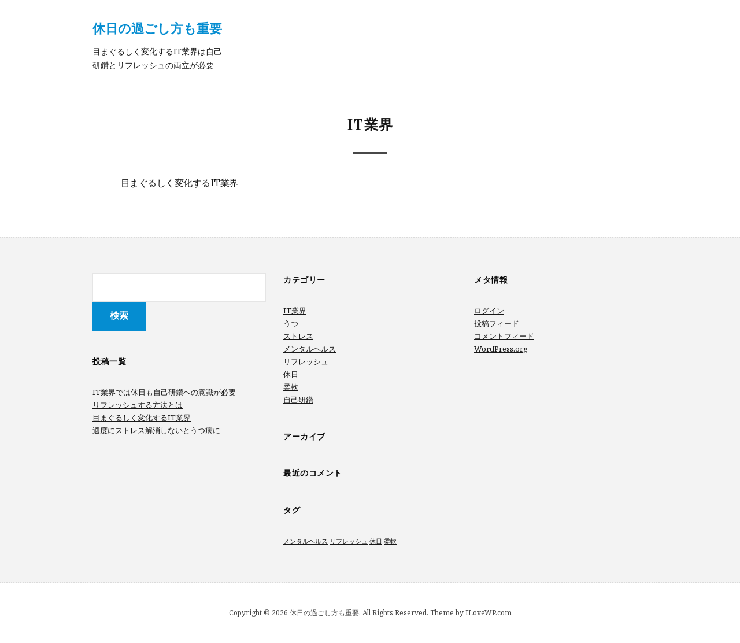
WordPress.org (501, 348)
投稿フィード (496, 323)
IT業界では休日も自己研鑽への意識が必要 (164, 392)
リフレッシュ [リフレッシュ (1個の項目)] (349, 541)
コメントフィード (504, 336)
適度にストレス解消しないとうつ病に (156, 430)
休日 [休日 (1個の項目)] (375, 541)
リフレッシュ (305, 361)
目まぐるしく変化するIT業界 (179, 184)
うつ (290, 323)
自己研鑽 (298, 399)
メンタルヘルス (309, 348)
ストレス (298, 336)
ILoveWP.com (488, 613)
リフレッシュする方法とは (137, 405)
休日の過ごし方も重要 (157, 27)
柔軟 (290, 387)
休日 (290, 374)
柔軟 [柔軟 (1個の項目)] (390, 541)
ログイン (489, 310)
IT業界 (294, 310)
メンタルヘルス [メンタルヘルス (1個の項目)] (305, 541)
